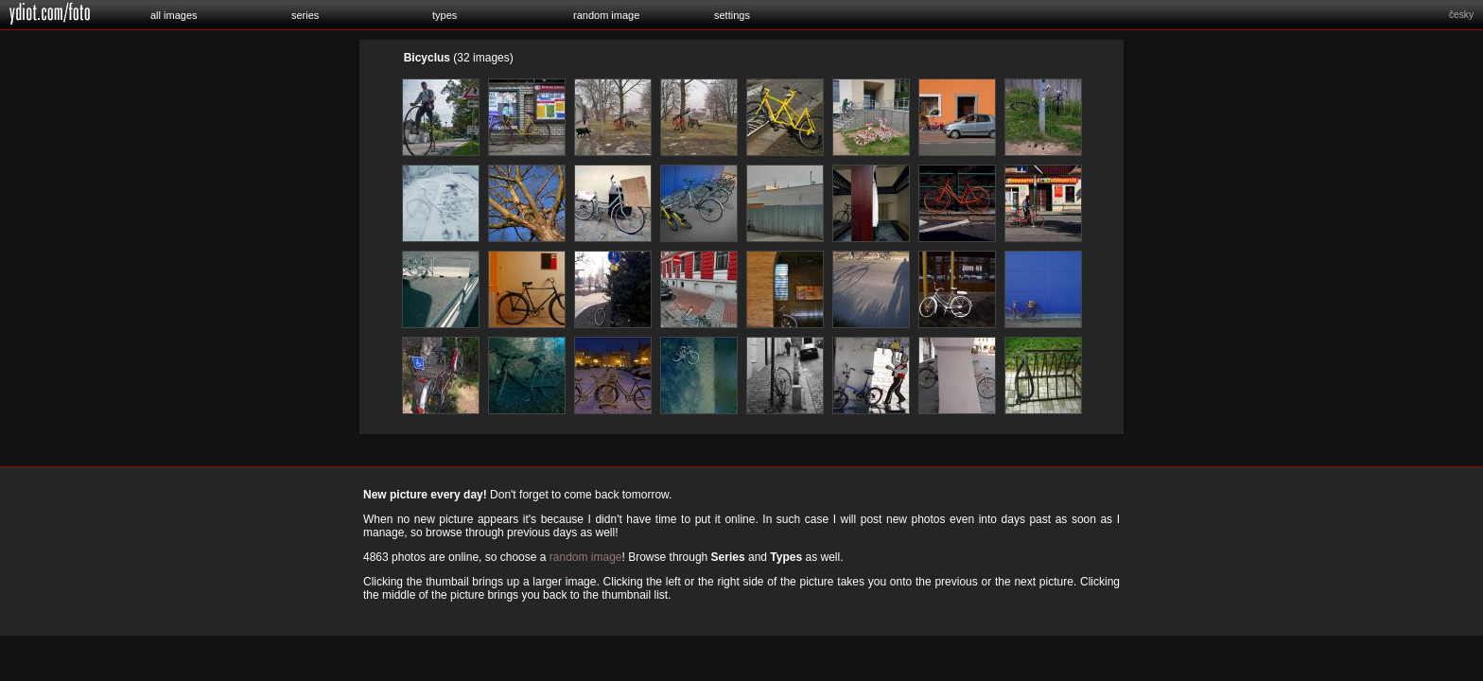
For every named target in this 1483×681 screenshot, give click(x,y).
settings (732, 15)
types (444, 15)
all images (174, 15)
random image (606, 15)
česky (1461, 14)
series (305, 15)
